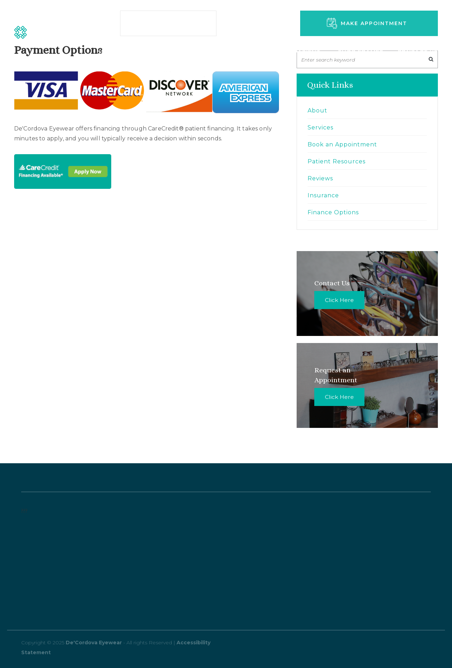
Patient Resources (336, 161)
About (317, 110)
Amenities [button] (194, 51)
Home (108, 51)
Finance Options (333, 212)
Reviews (320, 178)
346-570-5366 (268, 26)
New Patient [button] (300, 51)
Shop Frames (360, 51)
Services (147, 51)
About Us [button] (245, 51)
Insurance (323, 195)
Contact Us (417, 51)
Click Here (339, 300)
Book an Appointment (342, 144)
